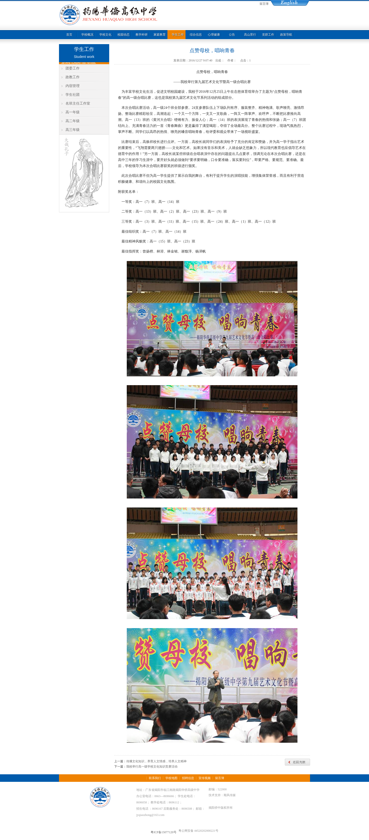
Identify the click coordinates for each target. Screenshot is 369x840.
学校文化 (105, 34)
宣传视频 (205, 778)
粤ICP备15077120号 (163, 832)
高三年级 (73, 130)
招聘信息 (188, 778)
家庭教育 (160, 34)
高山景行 (250, 34)
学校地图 (171, 778)
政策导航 (286, 34)
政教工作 (73, 77)
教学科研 (142, 34)
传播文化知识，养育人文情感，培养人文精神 (156, 761)
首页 (69, 34)
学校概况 (87, 34)
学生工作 (178, 34)
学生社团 (73, 95)
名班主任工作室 (78, 103)
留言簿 (264, 4)
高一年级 (73, 112)
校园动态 (123, 34)
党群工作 (268, 34)
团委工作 (73, 68)
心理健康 (214, 34)
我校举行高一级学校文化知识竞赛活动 (151, 766)
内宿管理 (73, 86)
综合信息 (196, 34)
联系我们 (155, 778)
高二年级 (73, 121)
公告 (232, 34)
